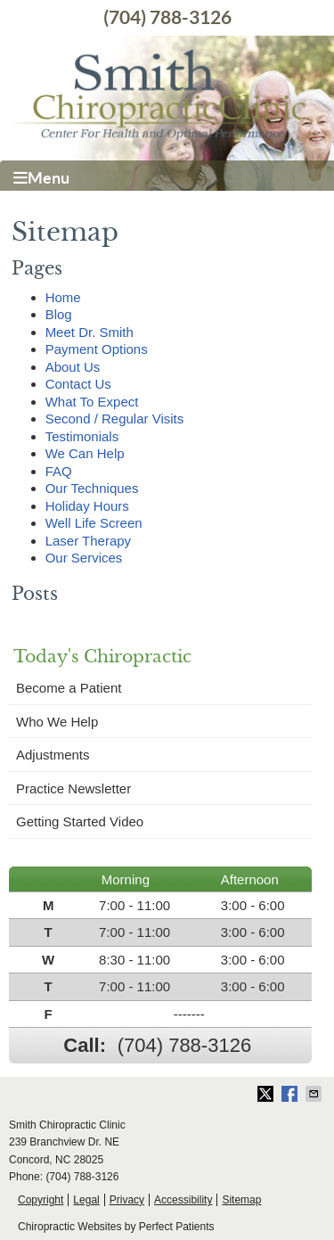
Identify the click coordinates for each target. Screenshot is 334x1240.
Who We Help (57, 721)
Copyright (40, 1200)
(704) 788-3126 (167, 17)
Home (63, 297)
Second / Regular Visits (114, 418)
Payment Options (96, 349)
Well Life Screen (94, 522)
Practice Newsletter (73, 788)
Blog (58, 314)
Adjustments (53, 754)
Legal (86, 1200)
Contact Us (78, 383)
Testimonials (82, 436)
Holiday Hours (87, 505)
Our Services (84, 557)
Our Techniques (92, 488)
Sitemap (241, 1200)
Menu (41, 177)
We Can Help (85, 453)
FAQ (58, 471)
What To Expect (92, 401)
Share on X (267, 1094)
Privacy (127, 1200)
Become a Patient (68, 687)
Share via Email (315, 1094)
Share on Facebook (291, 1094)
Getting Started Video (79, 821)
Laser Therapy (88, 540)
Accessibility (183, 1200)
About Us (73, 366)
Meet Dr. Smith (89, 332)
